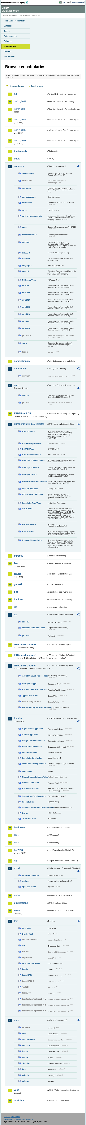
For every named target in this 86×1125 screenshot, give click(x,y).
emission (26, 1045)
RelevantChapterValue (32, 540)
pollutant (26, 635)
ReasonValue (28, 531)
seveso (18, 910)
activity (25, 395)
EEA (15, 2)
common (19, 166)
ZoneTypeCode (29, 818)
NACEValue (27, 509)
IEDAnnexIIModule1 (25, 644)
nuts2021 (26, 321)
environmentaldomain (32, 216)
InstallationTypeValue (31, 503)
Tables (7, 31)
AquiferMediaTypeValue (32, 728)
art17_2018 (20, 140)
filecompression (29, 235)
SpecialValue (28, 802)
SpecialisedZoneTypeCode (34, 796)
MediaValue (27, 771)
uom (16, 1020)
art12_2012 (20, 101)
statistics (26, 1063)
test (16, 921)
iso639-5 (26, 258)
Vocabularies (10, 46)
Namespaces (9, 56)
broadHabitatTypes (30, 875)
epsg (24, 227)
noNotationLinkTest (31, 963)
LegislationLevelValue (32, 758)
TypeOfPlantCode (30, 695)
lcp (15, 860)
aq (15, 94)
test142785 (27, 975)
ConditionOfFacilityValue (33, 460)
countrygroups (28, 197)
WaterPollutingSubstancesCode (34, 707)
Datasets (8, 26)
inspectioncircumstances (33, 628)
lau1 (16, 835)
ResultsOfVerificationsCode (34, 689)
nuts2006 (26, 293)
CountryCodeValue (30, 467)
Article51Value (28, 431)
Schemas (8, 41)
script (24, 343)
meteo (25, 1057)
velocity (25, 1075)
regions (25, 881)
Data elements (10, 36)
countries (26, 188)
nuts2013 (26, 307)
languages (26, 265)
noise (17, 895)
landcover (19, 827)
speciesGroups (29, 887)
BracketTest (27, 934)
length (25, 1051)
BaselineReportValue (31, 443)
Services (7, 51)
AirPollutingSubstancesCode (34, 676)
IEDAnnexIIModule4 (25, 665)
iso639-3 (26, 253)
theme (25, 813)
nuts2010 (26, 300)
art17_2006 (20, 119)
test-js (25, 969)
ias (15, 607)
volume (25, 1081)
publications (21, 903)
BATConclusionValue (31, 455)
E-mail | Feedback (12, 1117)
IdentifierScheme (29, 752)
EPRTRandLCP (22, 413)
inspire (18, 718)
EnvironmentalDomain (32, 746)
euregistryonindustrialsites (29, 424)
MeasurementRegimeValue (34, 764)
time (24, 1069)
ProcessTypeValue (30, 782)
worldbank (20, 1100)
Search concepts (37, 86)
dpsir (24, 210)
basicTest (26, 928)
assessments (28, 173)
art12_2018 (20, 109)
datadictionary (22, 361)
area (24, 1033)
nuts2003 (26, 285)
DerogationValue (29, 474)
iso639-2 (26, 242)
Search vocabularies (17, 86)
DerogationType (29, 683)
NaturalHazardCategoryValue (34, 777)
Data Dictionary (24, 15)
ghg (16, 592)
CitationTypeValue (30, 735)
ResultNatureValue (30, 788)
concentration (28, 1039)
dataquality (20, 368)
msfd (17, 868)
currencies (27, 203)
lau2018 (18, 850)
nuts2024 (26, 328)
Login (64, 2)
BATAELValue (28, 449)
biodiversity (20, 151)
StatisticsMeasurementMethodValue (34, 807)
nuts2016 (26, 314)
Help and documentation (14, 21)
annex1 (25, 622)
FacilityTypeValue (30, 489)
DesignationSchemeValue (33, 740)
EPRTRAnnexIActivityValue (34, 481)
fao (16, 563)
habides (18, 599)
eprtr (16, 385)
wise (16, 1090)
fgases (18, 574)
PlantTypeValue (29, 524)
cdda (17, 158)
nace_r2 (25, 271)
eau (23, 945)
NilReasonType (29, 280)
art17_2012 (20, 130)
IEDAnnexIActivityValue (32, 494)
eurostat (18, 556)
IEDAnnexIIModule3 (25, 655)
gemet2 (18, 584)
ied (15, 614)
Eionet (14, 15)
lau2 (16, 842)
